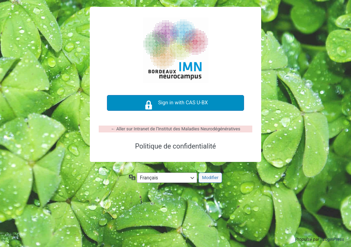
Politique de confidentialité (175, 146)
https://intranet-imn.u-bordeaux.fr (175, 50)
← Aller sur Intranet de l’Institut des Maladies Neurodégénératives (175, 128)
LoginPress (333, 239)
